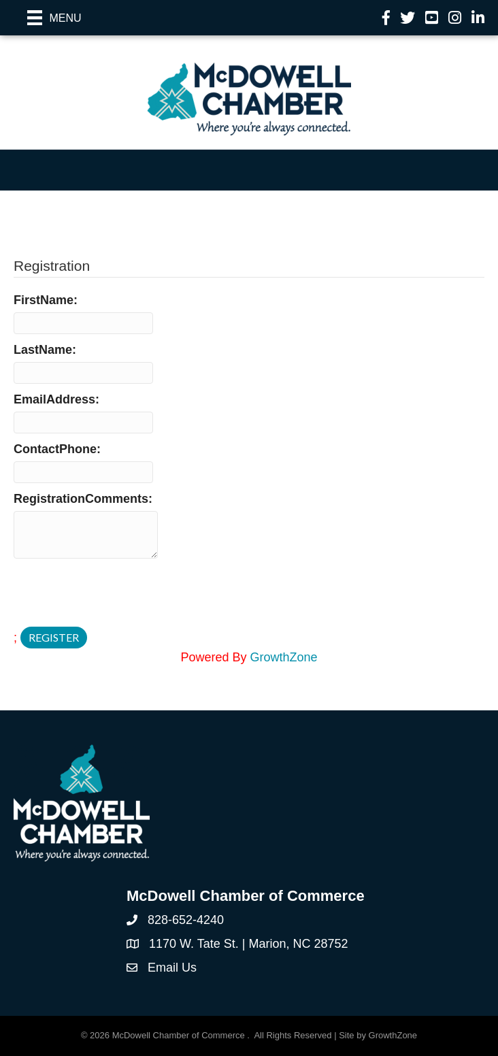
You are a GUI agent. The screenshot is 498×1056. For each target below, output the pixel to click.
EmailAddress (54, 399)
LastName (43, 350)
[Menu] (54, 17)
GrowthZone (284, 657)
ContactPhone (55, 449)
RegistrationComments (81, 499)
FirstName (43, 300)
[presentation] (117, 593)
